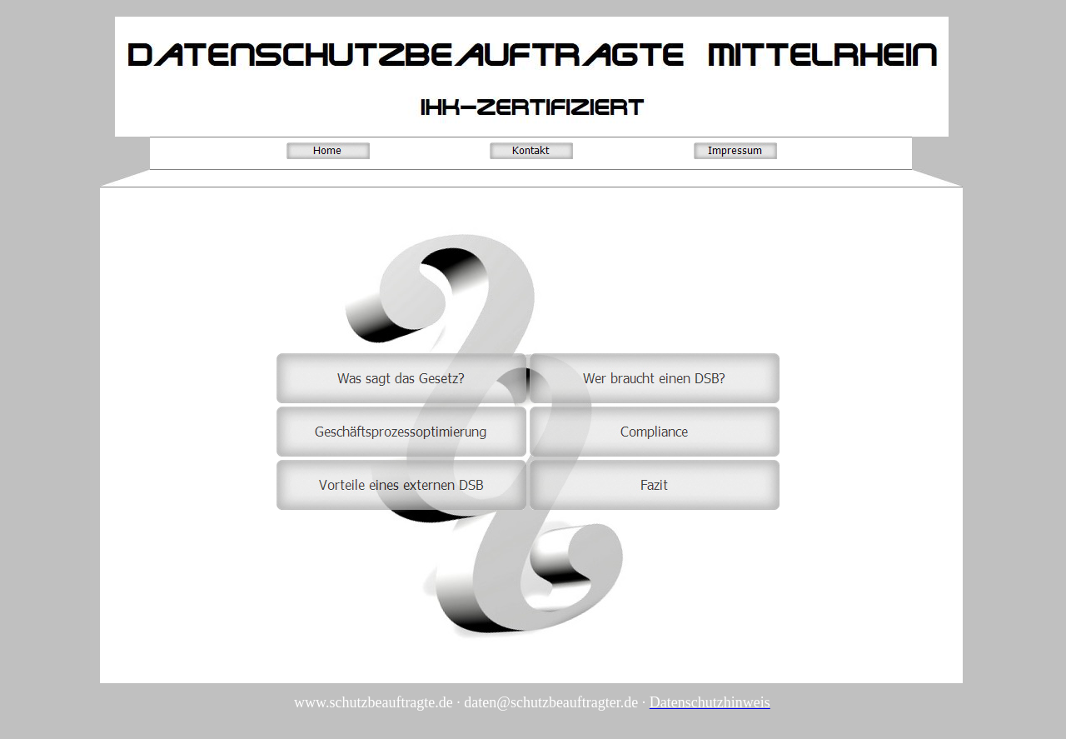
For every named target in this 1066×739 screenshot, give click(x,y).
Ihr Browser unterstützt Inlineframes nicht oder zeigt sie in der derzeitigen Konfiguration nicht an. (527, 431)
